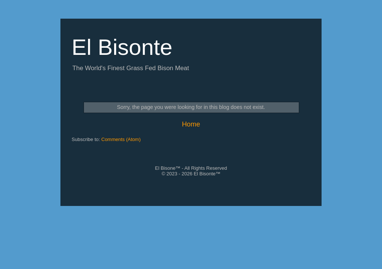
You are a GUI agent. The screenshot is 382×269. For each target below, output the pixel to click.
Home (191, 124)
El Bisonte (122, 47)
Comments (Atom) (121, 139)
